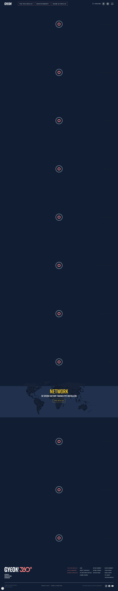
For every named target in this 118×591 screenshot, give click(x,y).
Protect (111, 538)
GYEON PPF (110, 24)
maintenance (109, 490)
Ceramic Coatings (81, 575)
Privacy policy (44, 585)
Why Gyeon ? (108, 265)
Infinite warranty (94, 568)
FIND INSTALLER (59, 400)
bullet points (110, 217)
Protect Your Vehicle (81, 570)
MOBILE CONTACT (106, 572)
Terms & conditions (54, 585)
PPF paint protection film (81, 572)
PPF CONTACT (106, 575)
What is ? (109, 72)
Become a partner (94, 570)
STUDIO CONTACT (106, 570)
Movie (111, 120)
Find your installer (25, 4)
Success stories (94, 572)
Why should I (109, 169)
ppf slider (110, 441)
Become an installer (59, 4)
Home (81, 568)
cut (111, 362)
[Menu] (112, 3)
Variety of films (109, 313)
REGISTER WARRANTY (43, 4)
